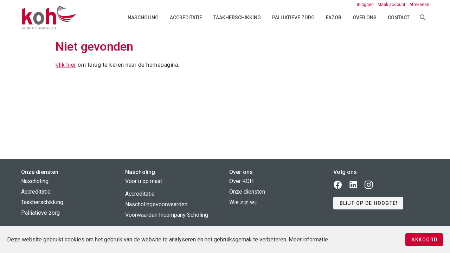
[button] (368, 203)
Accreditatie (186, 17)
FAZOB (333, 17)
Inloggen (366, 4)
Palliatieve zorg (293, 17)
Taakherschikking (237, 17)
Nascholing (143, 17)
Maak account (392, 4)
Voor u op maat (143, 181)
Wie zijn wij (243, 202)
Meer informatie (308, 239)
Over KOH (241, 181)
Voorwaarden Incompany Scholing (166, 215)
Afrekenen (419, 4)
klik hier (66, 64)
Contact (399, 17)
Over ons (365, 17)
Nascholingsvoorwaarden (156, 204)
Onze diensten (247, 191)
